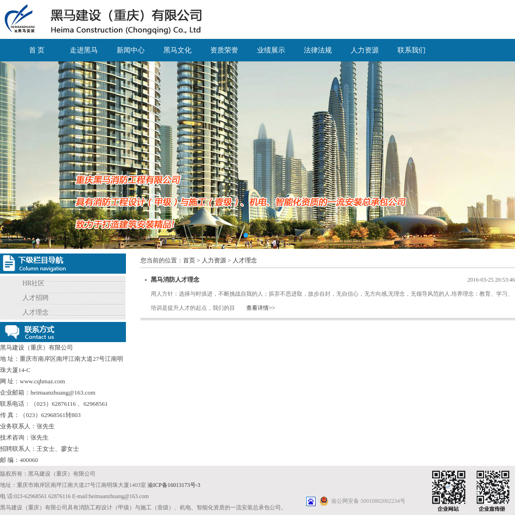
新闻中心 (131, 50)
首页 (189, 260)
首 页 (37, 50)
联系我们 (411, 50)
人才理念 (35, 312)
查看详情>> (260, 308)
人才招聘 (35, 297)
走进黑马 (84, 50)
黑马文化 (177, 50)
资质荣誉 (224, 50)
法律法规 (318, 50)
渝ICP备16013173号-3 (173, 485)
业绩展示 (271, 50)
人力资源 (365, 50)
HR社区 (33, 283)
